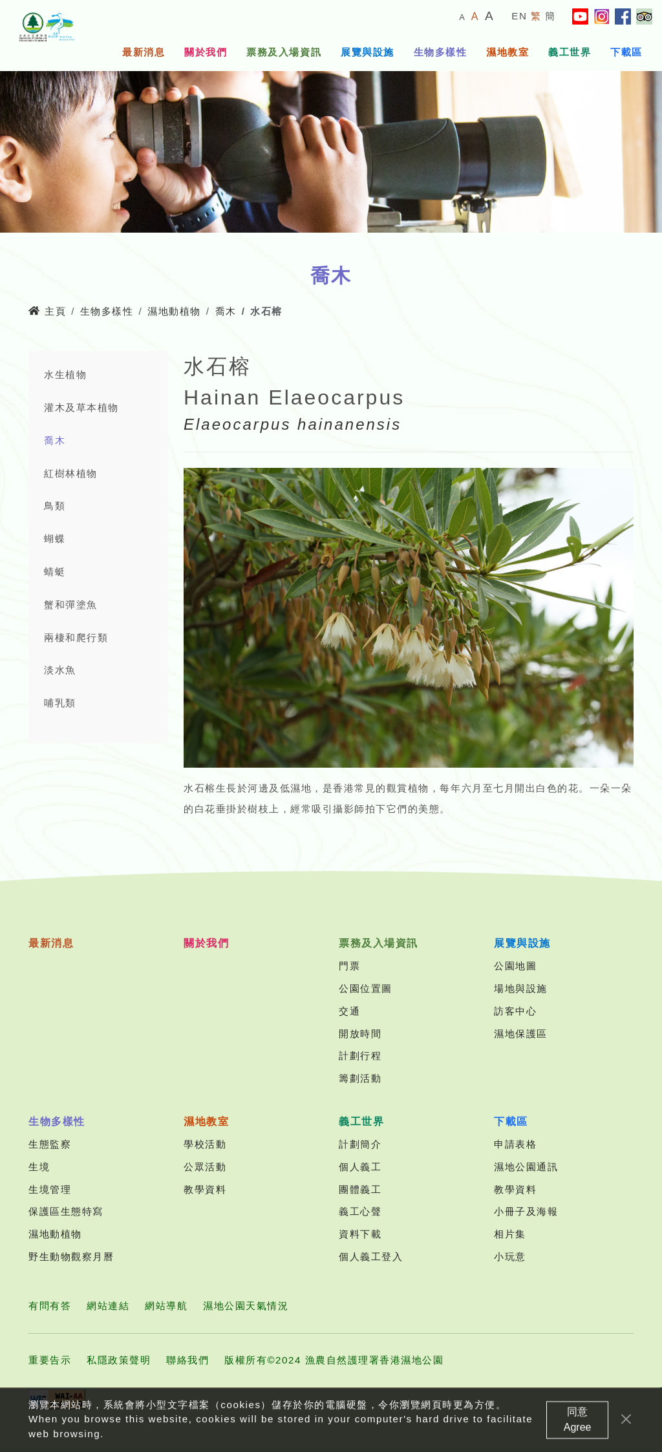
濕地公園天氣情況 (245, 1305)
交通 (349, 1010)
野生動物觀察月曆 (71, 1256)
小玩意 (510, 1256)
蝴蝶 (54, 538)
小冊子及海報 (526, 1211)
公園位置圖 (365, 988)
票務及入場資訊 (283, 52)
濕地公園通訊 (526, 1166)
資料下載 (360, 1233)
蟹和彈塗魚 (71, 604)
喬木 (226, 311)
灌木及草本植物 (81, 407)
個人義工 (360, 1166)
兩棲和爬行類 (76, 637)
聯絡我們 (187, 1359)
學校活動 (205, 1144)
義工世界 (569, 52)
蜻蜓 (54, 571)
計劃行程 (360, 1055)
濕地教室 (507, 52)
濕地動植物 (174, 311)
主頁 (47, 311)
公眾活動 (205, 1166)
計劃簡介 (360, 1144)
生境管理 (49, 1189)
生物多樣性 (440, 52)
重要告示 (49, 1359)
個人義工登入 (371, 1256)
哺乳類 (60, 702)
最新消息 (143, 52)
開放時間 (360, 1033)
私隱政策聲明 (119, 1359)
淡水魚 (60, 669)
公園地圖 (515, 965)
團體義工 (360, 1189)
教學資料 (205, 1189)
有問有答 (49, 1305)
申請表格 (515, 1144)
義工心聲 (360, 1211)
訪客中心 (515, 1010)
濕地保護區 (521, 1033)
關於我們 (205, 52)
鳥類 (54, 505)
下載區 (626, 52)
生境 (39, 1166)
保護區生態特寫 (65, 1211)
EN (519, 15)
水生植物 (65, 374)
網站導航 (166, 1305)
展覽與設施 (367, 52)
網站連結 (108, 1305)
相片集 (510, 1233)
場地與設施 (521, 988)
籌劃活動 (360, 1078)
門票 (349, 965)
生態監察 (49, 1144)
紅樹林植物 (71, 473)
